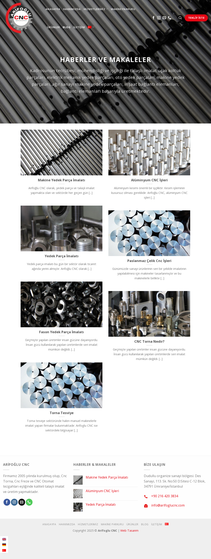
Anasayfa (53, 9)
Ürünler (53, 27)
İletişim (79, 27)
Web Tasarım (129, 530)
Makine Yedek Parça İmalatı (107, 477)
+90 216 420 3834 (164, 496)
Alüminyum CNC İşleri (102, 491)
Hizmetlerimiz (96, 9)
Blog (66, 27)
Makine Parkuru (123, 9)
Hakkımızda (72, 9)
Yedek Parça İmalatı (101, 505)
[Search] (180, 18)
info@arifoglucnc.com (168, 505)
